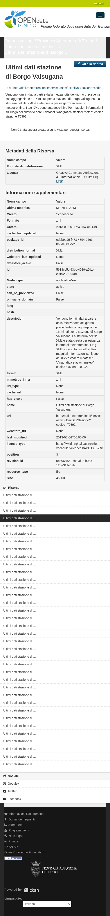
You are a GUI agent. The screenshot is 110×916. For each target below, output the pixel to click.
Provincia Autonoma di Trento (65, 40)
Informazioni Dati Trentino (23, 814)
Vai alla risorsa (90, 64)
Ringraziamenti (16, 830)
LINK (59, 181)
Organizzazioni (18, 40)
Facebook (12, 799)
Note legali (13, 836)
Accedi (98, 3)
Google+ (11, 783)
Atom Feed (13, 825)
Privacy (11, 841)
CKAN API (11, 847)
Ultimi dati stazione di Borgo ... (36, 52)
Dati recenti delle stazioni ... (31, 46)
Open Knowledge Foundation (24, 852)
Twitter (10, 791)
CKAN (31, 890)
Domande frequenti (19, 819)
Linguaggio (12, 898)
